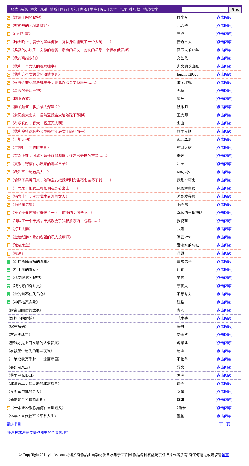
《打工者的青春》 (25, 270)
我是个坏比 (186, 180)
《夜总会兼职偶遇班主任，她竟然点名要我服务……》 (54, 82)
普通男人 (184, 42)
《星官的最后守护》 (27, 91)
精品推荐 (150, 9)
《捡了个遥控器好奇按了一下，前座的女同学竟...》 (52, 213)
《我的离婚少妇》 (25, 58)
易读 (14, 9)
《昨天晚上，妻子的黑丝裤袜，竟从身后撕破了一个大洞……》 (61, 42)
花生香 (182, 318)
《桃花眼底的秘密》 (27, 278)
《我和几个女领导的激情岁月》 (36, 74)
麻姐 (180, 400)
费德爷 (182, 335)
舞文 (34, 9)
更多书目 (14, 424)
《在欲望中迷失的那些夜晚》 (30, 351)
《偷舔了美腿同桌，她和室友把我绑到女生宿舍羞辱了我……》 (61, 180)
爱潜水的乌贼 (188, 245)
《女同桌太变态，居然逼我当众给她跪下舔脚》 (49, 115)
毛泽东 (182, 204)
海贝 (180, 327)
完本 (113, 9)
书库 (123, 9)
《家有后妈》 (18, 327)
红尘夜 (182, 17)
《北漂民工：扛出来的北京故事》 (34, 383)
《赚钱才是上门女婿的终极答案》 (34, 343)
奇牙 (180, 156)
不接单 (182, 359)
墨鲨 (180, 416)
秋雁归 (182, 107)
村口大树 (184, 148)
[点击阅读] (223, 17)
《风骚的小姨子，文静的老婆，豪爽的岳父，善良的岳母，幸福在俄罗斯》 (71, 50)
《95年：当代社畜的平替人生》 (32, 416)
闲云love (184, 237)
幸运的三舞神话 (190, 213)
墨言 (180, 278)
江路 (180, 302)
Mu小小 (183, 172)
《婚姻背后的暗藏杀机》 (27, 400)
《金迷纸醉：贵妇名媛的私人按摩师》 (41, 237)
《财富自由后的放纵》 (25, 310)
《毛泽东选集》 (23, 204)
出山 (180, 123)
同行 (63, 9)
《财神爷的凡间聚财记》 (30, 26)
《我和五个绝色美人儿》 (30, 172)
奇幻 (73, 9)
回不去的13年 (188, 50)
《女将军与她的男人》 (25, 392)
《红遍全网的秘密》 (27, 17)
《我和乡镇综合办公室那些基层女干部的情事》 (49, 131)
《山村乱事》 (21, 34)
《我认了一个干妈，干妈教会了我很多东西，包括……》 (56, 221)
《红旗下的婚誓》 (21, 318)
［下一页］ (224, 424)
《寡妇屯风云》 (19, 367)
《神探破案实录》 (25, 302)
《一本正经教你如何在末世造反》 (38, 408)
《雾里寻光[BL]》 (21, 375)
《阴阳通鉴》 (21, 99)
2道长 (181, 408)
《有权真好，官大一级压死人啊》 (38, 123)
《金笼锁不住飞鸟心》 (28, 294)
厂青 (180, 270)
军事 (93, 9)
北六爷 (182, 26)
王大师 (182, 115)
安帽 (180, 392)
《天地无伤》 (21, 139)
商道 (83, 9)
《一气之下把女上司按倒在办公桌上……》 (45, 188)
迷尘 (180, 351)
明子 (180, 164)
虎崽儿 (182, 343)
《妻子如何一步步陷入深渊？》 (36, 107)
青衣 (180, 310)
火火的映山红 (188, 66)
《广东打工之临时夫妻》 (30, 148)
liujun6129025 (187, 74)
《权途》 (17, 253)
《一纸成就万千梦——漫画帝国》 (34, 359)
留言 (225, 455)
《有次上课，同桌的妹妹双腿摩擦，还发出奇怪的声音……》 (60, 156)
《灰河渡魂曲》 (19, 335)
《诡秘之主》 (21, 245)
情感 (53, 9)
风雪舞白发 (186, 188)
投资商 (182, 221)
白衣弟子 (184, 261)
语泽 (180, 383)
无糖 (180, 91)
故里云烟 (184, 131)
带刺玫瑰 (184, 82)
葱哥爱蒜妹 (186, 196)
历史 (103, 9)
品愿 (180, 253)
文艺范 (182, 58)
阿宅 (180, 375)
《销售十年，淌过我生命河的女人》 (39, 196)
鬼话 (43, 9)
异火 (180, 367)
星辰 (180, 99)
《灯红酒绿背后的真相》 (30, 261)
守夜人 (182, 286)
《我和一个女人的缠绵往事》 (34, 66)
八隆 (180, 229)
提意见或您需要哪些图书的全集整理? (37, 433)
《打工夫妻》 (21, 229)
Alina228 (184, 139)
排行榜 (134, 9)
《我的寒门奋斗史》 (27, 286)
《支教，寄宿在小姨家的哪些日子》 (39, 164)
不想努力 (184, 294)
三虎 (180, 34)
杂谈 (24, 9)
